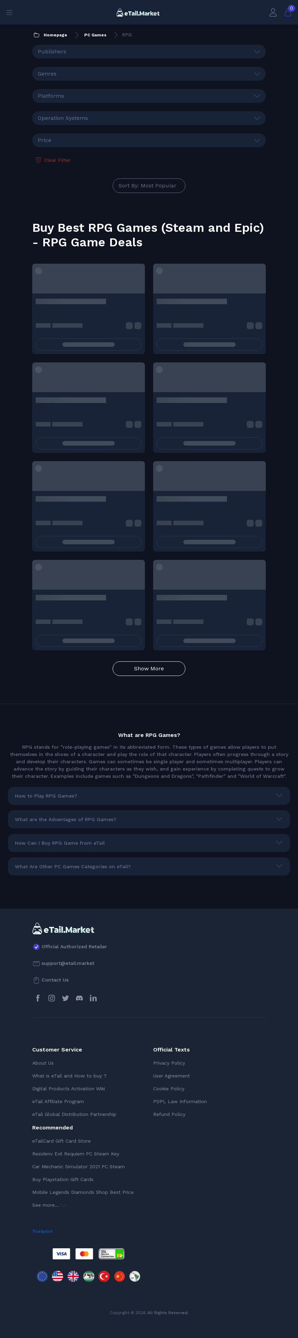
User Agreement (171, 1076)
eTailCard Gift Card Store (61, 1141)
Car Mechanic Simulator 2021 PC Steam (78, 1166)
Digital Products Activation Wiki (68, 1088)
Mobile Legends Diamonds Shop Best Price (83, 1192)
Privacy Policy (169, 1063)
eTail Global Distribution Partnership (74, 1114)
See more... (49, 1205)
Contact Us (55, 980)
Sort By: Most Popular (147, 185)
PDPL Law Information (180, 1101)
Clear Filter (52, 160)
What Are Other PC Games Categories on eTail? (73, 866)
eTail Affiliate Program (58, 1101)
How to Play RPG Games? (46, 796)
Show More (149, 668)
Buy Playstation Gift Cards (63, 1179)
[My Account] (273, 12)
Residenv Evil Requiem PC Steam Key (75, 1153)
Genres (47, 73)
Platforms (51, 96)
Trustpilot (42, 1231)
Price (44, 140)
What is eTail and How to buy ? (69, 1076)
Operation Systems (63, 118)
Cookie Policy (168, 1088)
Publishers (52, 51)
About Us (43, 1063)
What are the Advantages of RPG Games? (65, 819)
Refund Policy (169, 1114)
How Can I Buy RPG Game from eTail (60, 843)
